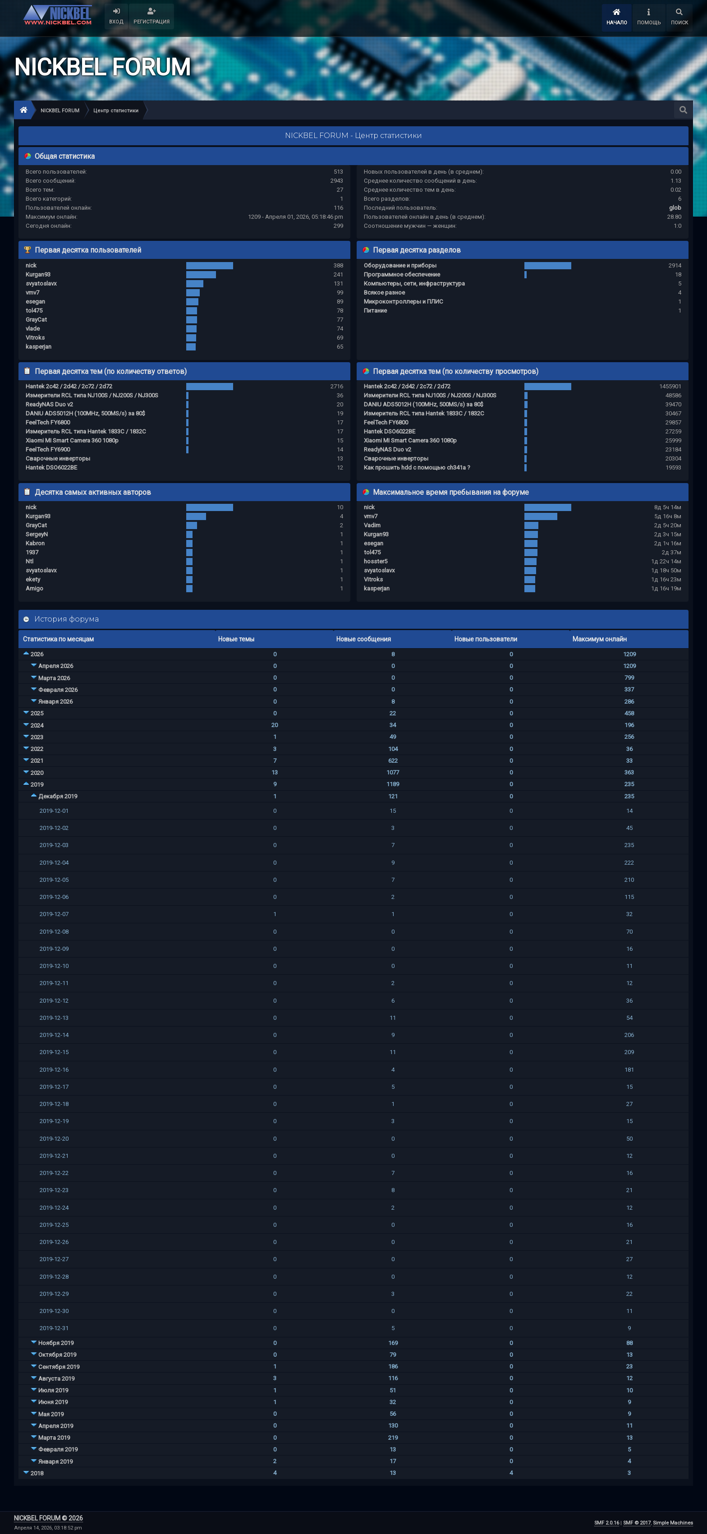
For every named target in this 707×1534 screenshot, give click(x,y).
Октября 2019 (57, 1354)
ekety (33, 579)
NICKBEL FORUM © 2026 (48, 1518)
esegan (35, 301)
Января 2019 (55, 1461)
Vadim (372, 525)
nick (31, 265)
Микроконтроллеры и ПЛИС (403, 301)
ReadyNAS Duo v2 (49, 404)
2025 (37, 713)
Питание (375, 310)
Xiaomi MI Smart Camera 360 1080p (72, 440)
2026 (37, 654)
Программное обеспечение (402, 274)
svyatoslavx (41, 283)
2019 (37, 784)
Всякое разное (384, 292)
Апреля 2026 (55, 666)
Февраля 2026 (58, 689)
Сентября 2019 (58, 1367)
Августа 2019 (56, 1378)
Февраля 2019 (58, 1449)
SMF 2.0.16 (606, 1523)
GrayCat (36, 319)
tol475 (34, 310)
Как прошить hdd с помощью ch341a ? (417, 467)
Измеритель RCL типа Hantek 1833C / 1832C (86, 431)
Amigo (34, 588)
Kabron (35, 543)
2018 (37, 1473)
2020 (37, 772)
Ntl (29, 561)
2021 (37, 760)
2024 (37, 725)
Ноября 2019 (55, 1343)
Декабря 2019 (57, 796)
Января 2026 (55, 701)
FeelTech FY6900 (48, 449)
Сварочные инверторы (58, 458)
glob (675, 207)
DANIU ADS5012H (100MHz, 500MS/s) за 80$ (85, 413)
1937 (32, 552)
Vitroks (35, 337)
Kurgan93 (38, 274)
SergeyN (37, 534)
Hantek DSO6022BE (51, 467)
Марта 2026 (54, 678)
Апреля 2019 (55, 1426)
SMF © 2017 (637, 1523)
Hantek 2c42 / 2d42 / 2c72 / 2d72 (69, 386)
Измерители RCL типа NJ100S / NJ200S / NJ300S (92, 395)
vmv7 (32, 292)
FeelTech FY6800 (48, 422)
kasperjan (38, 346)
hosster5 (375, 561)
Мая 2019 (51, 1414)
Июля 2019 (53, 1390)
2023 (37, 737)
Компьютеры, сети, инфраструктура (414, 283)
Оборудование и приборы (400, 265)
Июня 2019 (53, 1402)
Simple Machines (673, 1523)
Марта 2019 (54, 1437)
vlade (33, 328)
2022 (37, 749)
